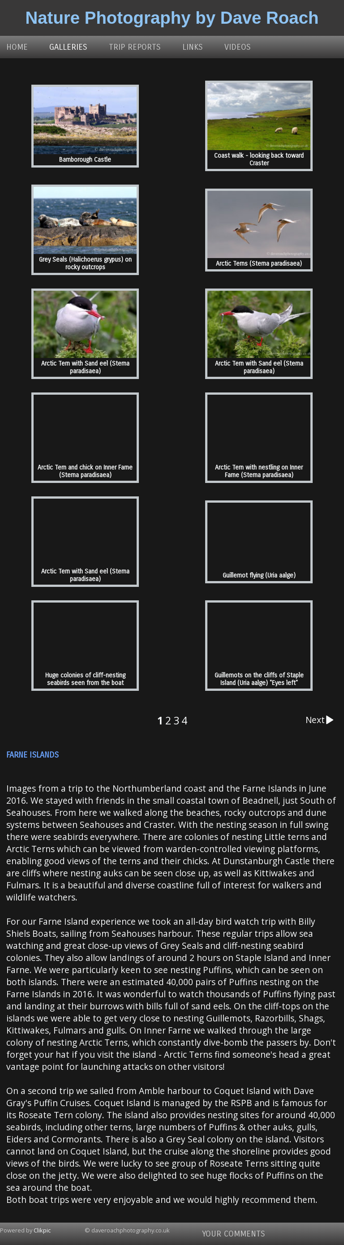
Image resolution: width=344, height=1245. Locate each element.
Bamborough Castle (85, 160)
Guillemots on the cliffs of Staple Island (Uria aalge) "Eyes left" (259, 679)
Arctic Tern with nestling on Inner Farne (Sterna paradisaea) (259, 471)
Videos (237, 47)
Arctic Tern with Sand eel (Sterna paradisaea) (85, 367)
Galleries (68, 47)
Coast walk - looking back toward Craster (259, 159)
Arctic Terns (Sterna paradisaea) (259, 263)
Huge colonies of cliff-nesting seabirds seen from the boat (85, 679)
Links (192, 47)
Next (321, 720)
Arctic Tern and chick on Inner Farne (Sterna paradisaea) (85, 471)
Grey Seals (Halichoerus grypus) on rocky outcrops (85, 263)
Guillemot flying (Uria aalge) (259, 575)
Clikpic (42, 1230)
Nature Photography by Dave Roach (172, 17)
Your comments (233, 1234)
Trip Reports (135, 47)
